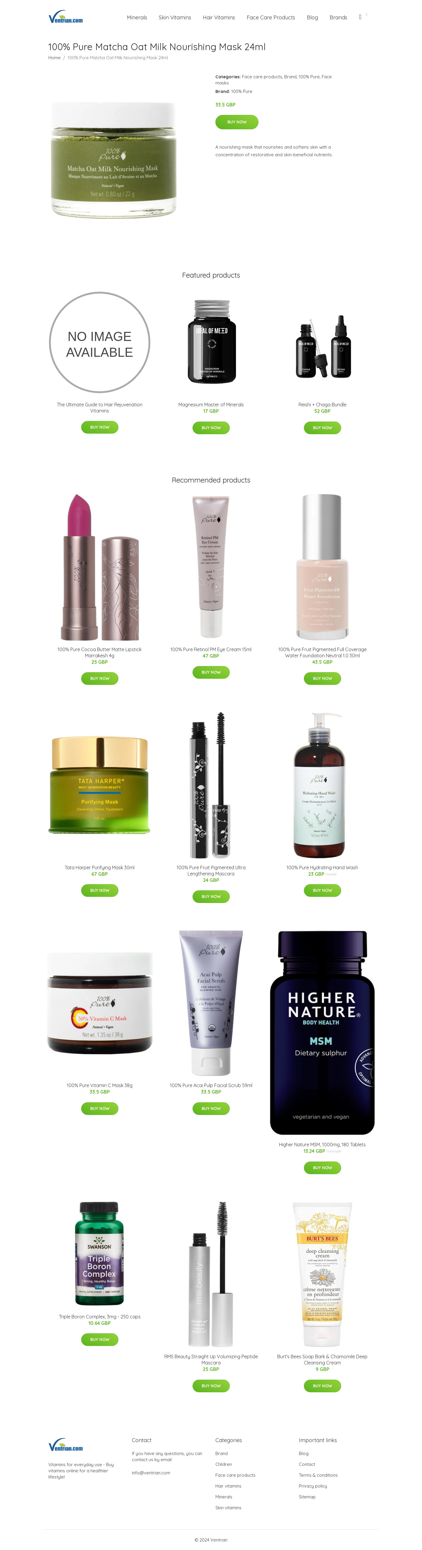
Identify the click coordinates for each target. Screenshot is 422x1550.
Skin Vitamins (175, 17)
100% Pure (309, 76)
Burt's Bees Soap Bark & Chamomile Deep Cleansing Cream (322, 1360)
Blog (312, 17)
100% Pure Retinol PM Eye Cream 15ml (211, 649)
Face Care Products (271, 17)
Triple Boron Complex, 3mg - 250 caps (100, 1317)
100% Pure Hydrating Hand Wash (322, 867)
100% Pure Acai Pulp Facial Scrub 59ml (211, 1085)
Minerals (137, 17)
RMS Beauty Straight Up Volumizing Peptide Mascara (211, 1360)
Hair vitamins (228, 1486)
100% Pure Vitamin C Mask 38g (99, 1085)
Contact (307, 1464)
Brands (338, 17)
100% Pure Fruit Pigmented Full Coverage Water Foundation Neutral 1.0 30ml (322, 652)
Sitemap (307, 1497)
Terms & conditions (318, 1475)
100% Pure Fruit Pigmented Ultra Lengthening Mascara (211, 871)
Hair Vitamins (219, 17)
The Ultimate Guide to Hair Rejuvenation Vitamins (99, 408)
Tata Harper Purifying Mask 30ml (100, 867)
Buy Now (236, 122)
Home (54, 57)
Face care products (262, 76)
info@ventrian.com (151, 1473)
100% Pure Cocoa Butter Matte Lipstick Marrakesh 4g (100, 652)
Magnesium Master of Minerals (211, 405)
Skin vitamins (228, 1507)
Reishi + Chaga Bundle (322, 405)
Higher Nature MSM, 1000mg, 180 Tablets (322, 1144)
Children (223, 1464)
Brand (290, 76)
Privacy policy (313, 1486)
